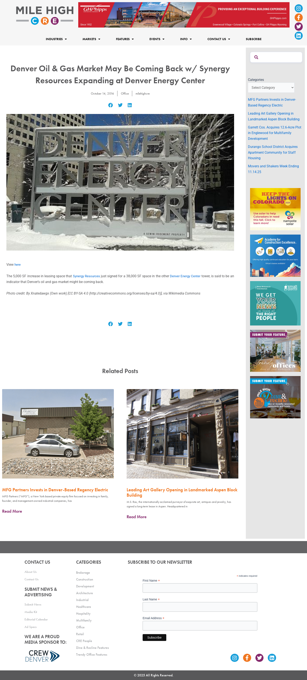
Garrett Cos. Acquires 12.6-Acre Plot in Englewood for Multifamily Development (274, 133)
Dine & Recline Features (92, 647)
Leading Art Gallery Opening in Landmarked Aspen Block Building (182, 492)
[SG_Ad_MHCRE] (275, 303)
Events (156, 39)
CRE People (84, 641)
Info (186, 39)
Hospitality (83, 613)
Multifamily (84, 620)
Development (85, 586)
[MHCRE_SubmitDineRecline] (275, 397)
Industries (56, 39)
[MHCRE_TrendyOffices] (275, 351)
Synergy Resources (87, 276)
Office (124, 93)
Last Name (151, 599)
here (17, 265)
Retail (80, 634)
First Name (151, 581)
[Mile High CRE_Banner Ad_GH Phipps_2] (184, 15)
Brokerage (83, 572)
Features (125, 39)
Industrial (82, 600)
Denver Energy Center (189, 276)
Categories (256, 80)
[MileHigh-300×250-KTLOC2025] (275, 209)
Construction (84, 579)
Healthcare (83, 606)
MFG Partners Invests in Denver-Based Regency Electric (55, 490)
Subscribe (253, 39)
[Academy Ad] (275, 255)
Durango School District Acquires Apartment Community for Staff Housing (273, 152)
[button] (110, 105)
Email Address (153, 618)
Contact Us (218, 39)
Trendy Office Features (91, 654)
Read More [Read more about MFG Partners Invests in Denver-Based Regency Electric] (12, 511)
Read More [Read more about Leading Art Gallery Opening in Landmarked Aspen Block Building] (136, 516)
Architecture (84, 593)
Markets (91, 39)
